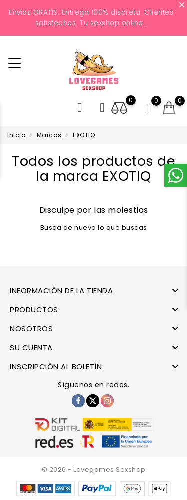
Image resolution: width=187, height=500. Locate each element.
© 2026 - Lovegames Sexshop (94, 469)
